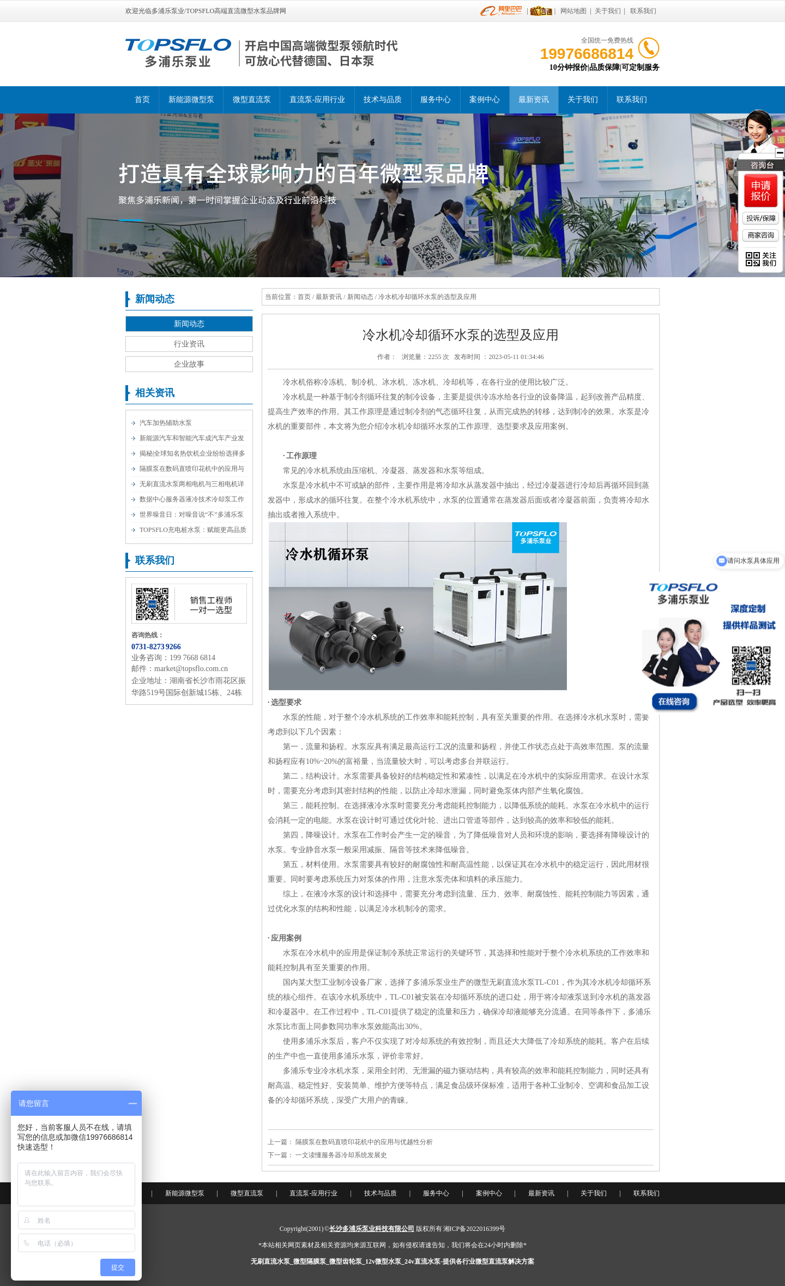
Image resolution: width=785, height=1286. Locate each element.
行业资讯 (189, 344)
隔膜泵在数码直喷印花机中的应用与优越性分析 (364, 1142)
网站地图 (573, 11)
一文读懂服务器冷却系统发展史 (341, 1155)
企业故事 (189, 364)
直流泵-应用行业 (317, 99)
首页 (142, 99)
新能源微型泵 (191, 99)
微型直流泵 (252, 99)
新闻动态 (189, 324)
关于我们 (608, 11)
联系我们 (643, 11)
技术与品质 (383, 99)
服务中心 (435, 99)
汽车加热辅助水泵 (166, 423)
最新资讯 (533, 99)
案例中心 (484, 99)
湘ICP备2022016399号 (474, 1229)
